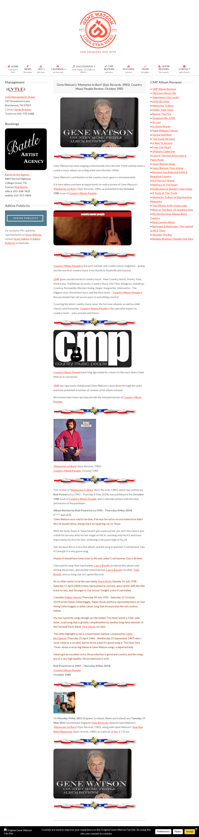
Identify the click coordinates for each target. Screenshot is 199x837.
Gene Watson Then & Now (167, 168)
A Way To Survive (162, 143)
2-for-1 (115, 731)
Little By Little (160, 101)
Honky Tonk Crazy (162, 109)
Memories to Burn (65, 188)
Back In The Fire (161, 113)
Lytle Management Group (20, 96)
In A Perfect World (163, 180)
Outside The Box (162, 234)
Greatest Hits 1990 (163, 118)
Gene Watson (33, 234)
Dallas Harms (73, 597)
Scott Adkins (21, 238)
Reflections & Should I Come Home (172, 188)
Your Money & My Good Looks (169, 205)
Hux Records (100, 722)
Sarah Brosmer (23, 109)
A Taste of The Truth (164, 193)
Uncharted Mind (161, 134)
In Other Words (161, 126)
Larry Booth (102, 565)
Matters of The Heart (165, 184)
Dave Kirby (105, 581)
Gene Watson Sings (163, 163)
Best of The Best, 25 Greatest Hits (172, 209)
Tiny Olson (88, 626)
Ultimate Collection (163, 151)
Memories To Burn (163, 105)
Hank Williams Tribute (165, 130)
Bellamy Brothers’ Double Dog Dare (172, 238)
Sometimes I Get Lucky (165, 97)
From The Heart (161, 147)
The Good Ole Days (163, 138)
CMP (56, 279)
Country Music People (82, 193)
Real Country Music (163, 222)
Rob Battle (21, 187)
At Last (156, 122)
